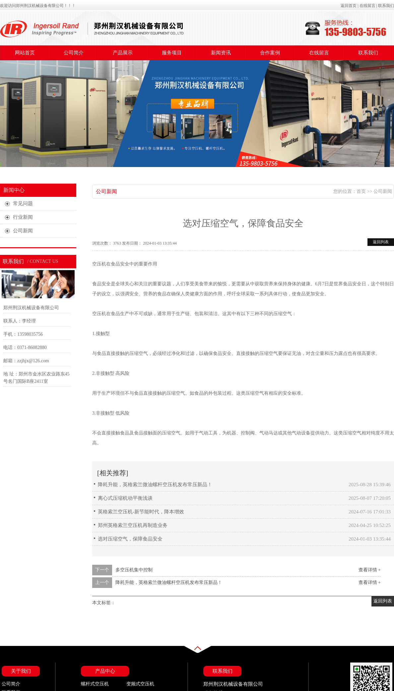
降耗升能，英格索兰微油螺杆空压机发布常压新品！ (155, 484)
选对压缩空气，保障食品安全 (130, 539)
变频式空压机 (140, 683)
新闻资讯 (221, 52)
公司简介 (74, 52)
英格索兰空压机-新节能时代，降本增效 (141, 511)
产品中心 (105, 671)
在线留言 (367, 5)
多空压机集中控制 (134, 569)
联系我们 (386, 5)
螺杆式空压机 (95, 683)
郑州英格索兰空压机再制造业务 (132, 525)
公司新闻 (106, 191)
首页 (361, 191)
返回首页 (349, 5)
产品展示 (123, 52)
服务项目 (172, 52)
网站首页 (25, 52)
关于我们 (21, 671)
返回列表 (381, 242)
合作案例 (270, 52)
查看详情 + (370, 569)
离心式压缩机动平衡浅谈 (125, 498)
